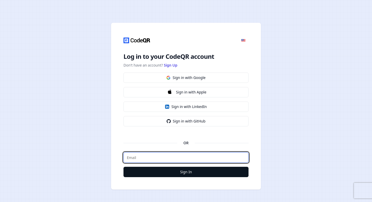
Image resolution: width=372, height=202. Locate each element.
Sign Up (170, 65)
